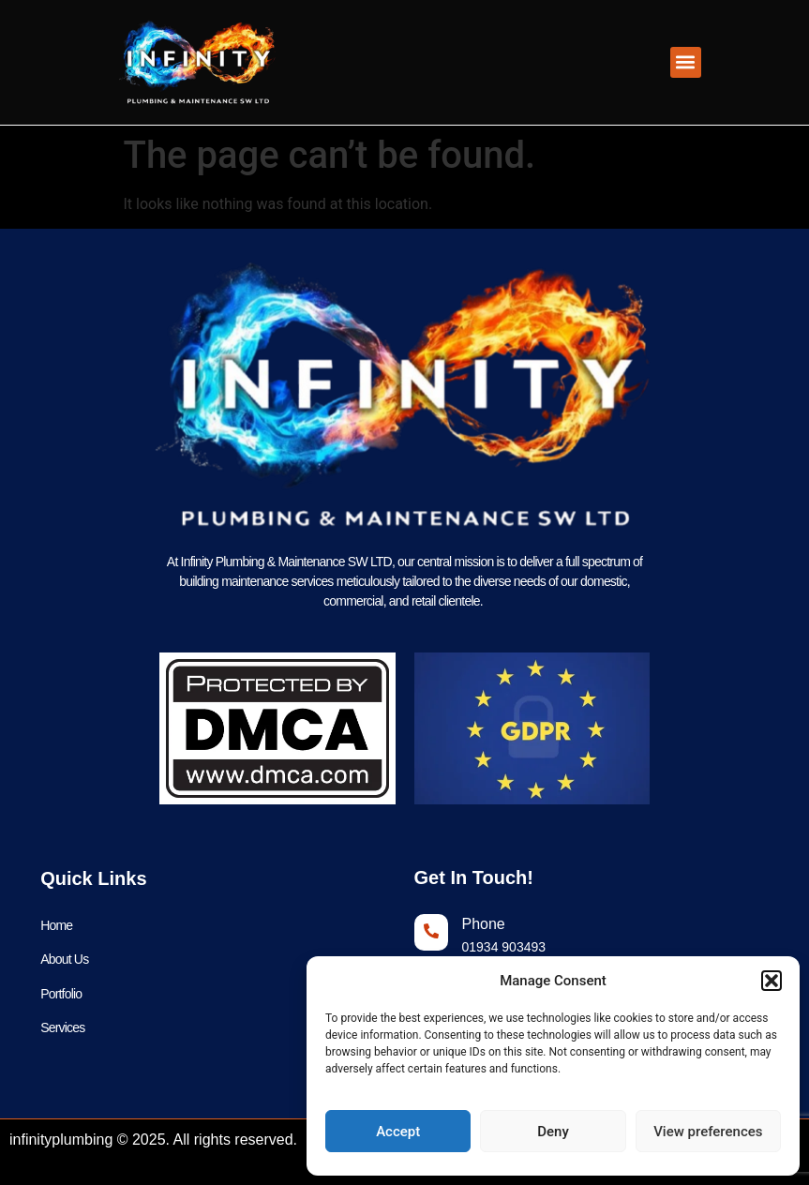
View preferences (707, 1131)
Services (62, 1029)
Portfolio (61, 994)
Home (56, 925)
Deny (553, 1131)
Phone (483, 924)
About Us (64, 960)
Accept (398, 1131)
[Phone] (431, 932)
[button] (771, 980)
